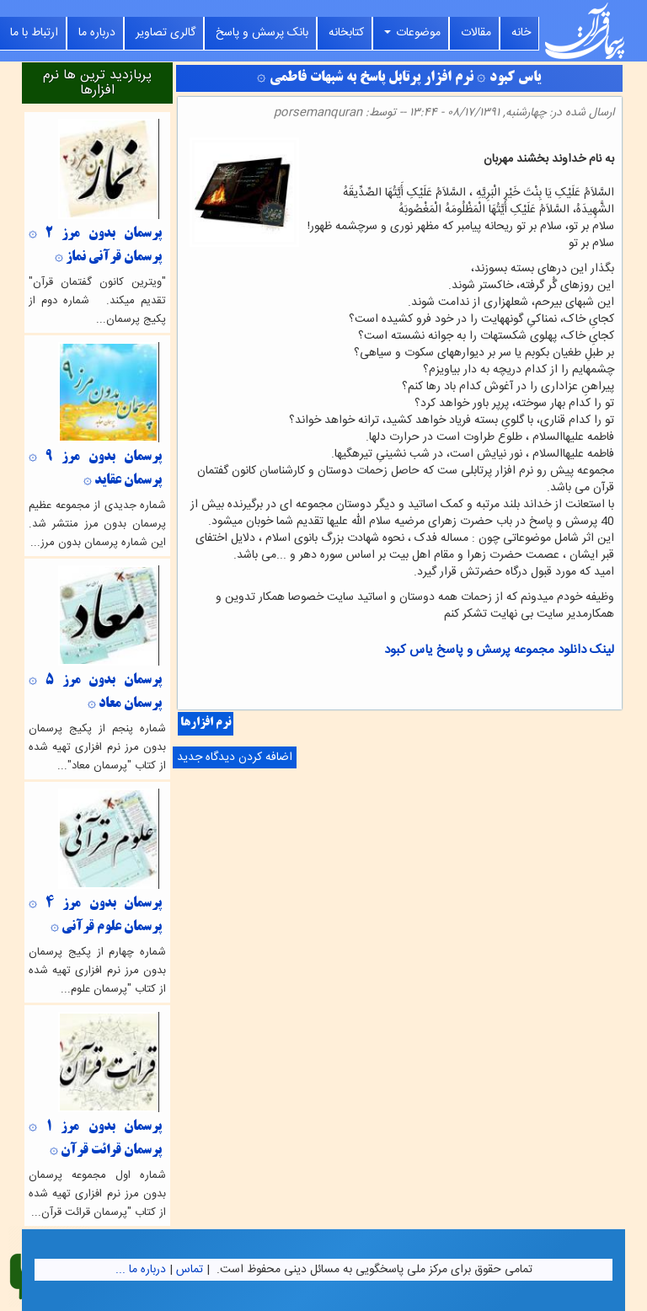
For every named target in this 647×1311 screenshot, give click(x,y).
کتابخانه (346, 33)
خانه (521, 33)
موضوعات (412, 33)
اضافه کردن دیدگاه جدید (234, 757)
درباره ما (96, 33)
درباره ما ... (140, 1270)
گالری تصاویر (165, 33)
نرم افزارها (205, 723)
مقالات (476, 33)
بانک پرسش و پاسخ (262, 33)
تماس (189, 1270)
